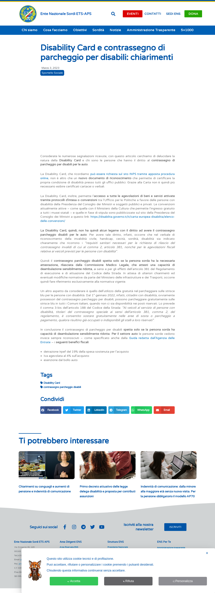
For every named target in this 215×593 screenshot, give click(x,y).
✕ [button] (207, 553)
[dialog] (118, 570)
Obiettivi (80, 30)
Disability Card (50, 382)
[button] (113, 14)
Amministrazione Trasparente (151, 30)
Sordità (98, 30)
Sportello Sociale (53, 73)
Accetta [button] (74, 581)
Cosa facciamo (55, 30)
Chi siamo (29, 30)
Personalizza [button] (183, 581)
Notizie (115, 30)
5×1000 (187, 30)
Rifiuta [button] (128, 581)
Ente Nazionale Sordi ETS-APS (65, 14)
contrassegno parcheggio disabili (60, 386)
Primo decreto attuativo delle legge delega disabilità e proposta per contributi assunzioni (104, 491)
